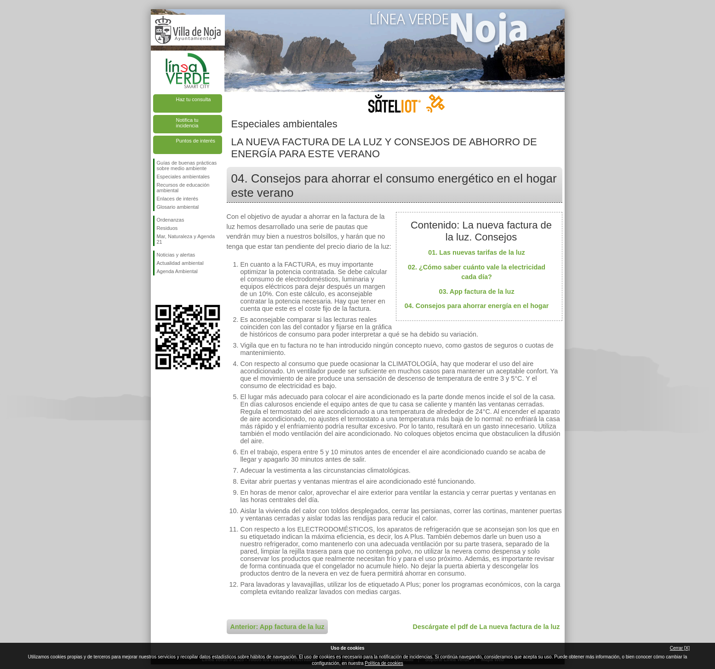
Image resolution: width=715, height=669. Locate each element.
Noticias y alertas (176, 254)
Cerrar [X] (680, 648)
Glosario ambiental (178, 207)
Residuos (167, 228)
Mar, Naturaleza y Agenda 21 (186, 239)
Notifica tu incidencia (187, 122)
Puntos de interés (196, 140)
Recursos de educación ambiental (183, 187)
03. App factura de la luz (476, 291)
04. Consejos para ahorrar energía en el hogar (477, 305)
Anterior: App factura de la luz (277, 626)
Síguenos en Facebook (158, 290)
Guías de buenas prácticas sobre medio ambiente (187, 165)
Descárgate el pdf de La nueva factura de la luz (486, 626)
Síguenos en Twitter (173, 290)
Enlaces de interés (178, 198)
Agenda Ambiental (177, 271)
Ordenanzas (170, 220)
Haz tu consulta (193, 99)
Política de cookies (384, 663)
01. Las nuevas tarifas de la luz (476, 252)
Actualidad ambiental (180, 263)
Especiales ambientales (183, 176)
